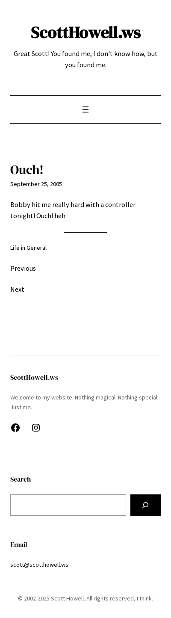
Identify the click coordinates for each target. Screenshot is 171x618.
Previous (23, 268)
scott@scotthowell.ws (39, 564)
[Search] (145, 505)
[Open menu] (85, 109)
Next (17, 289)
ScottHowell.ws (86, 32)
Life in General (28, 247)
